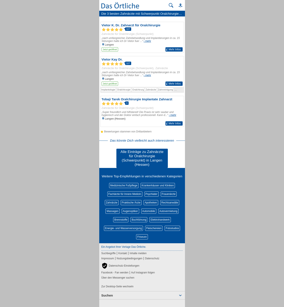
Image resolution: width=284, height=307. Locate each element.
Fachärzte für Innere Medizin (124, 194)
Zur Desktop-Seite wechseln (117, 286)
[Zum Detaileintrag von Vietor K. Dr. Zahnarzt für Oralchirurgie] (142, 37)
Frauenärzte (169, 194)
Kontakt (122, 253)
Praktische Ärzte (131, 202)
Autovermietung (168, 211)
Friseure (142, 236)
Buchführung (139, 219)
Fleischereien (153, 228)
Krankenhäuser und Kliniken (158, 185)
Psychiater (152, 194)
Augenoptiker (130, 211)
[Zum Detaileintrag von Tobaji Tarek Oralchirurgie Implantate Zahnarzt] (142, 111)
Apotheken (151, 202)
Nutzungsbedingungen (129, 258)
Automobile (148, 211)
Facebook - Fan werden (115, 272)
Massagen (112, 211)
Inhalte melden (138, 253)
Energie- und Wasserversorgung (123, 228)
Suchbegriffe (108, 253)
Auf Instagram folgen (143, 272)
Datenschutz (152, 258)
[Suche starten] (171, 5)
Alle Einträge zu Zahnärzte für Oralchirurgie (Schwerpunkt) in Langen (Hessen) (141, 158)
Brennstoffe (120, 219)
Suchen (107, 295)
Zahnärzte (111, 202)
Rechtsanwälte (169, 202)
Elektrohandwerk (160, 219)
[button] (178, 5)
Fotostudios (172, 228)
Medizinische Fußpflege (123, 185)
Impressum (107, 258)
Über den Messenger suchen (117, 277)
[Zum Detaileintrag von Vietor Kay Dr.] (142, 71)
